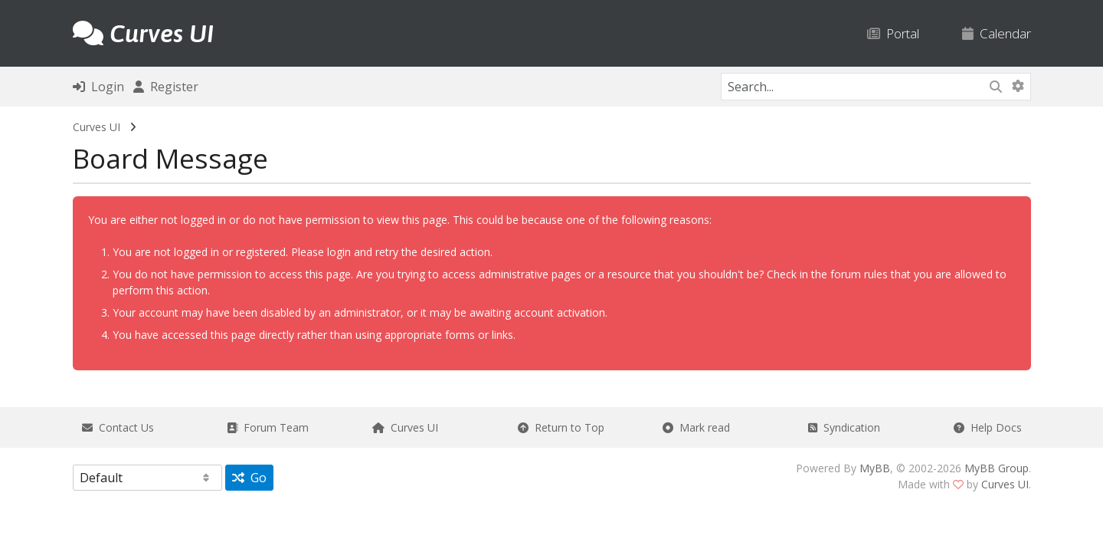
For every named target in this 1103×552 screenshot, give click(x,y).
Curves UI (96, 127)
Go (249, 477)
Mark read (696, 427)
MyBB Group (996, 468)
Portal (893, 33)
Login (98, 86)
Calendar (996, 33)
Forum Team (268, 427)
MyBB (874, 468)
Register (165, 86)
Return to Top (561, 427)
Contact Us (118, 427)
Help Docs (988, 427)
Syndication (844, 427)
